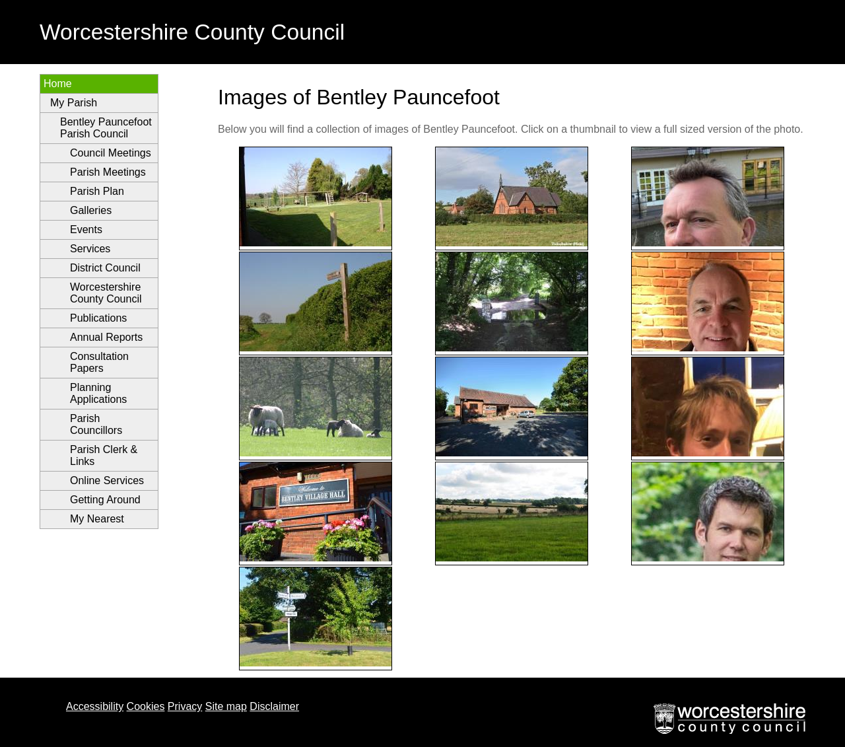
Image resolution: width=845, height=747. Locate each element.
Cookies (146, 706)
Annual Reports (106, 337)
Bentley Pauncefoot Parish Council (106, 127)
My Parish (73, 102)
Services (90, 248)
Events (86, 229)
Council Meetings (110, 153)
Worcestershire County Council (106, 292)
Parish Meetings (108, 172)
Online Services (107, 480)
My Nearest (97, 518)
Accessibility (94, 706)
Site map (226, 706)
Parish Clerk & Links (103, 455)
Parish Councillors (96, 424)
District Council (105, 267)
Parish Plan (97, 191)
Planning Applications (98, 393)
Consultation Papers (99, 362)
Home (58, 83)
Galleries (91, 210)
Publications (98, 318)
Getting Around (105, 499)
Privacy (185, 706)
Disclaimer (274, 706)
